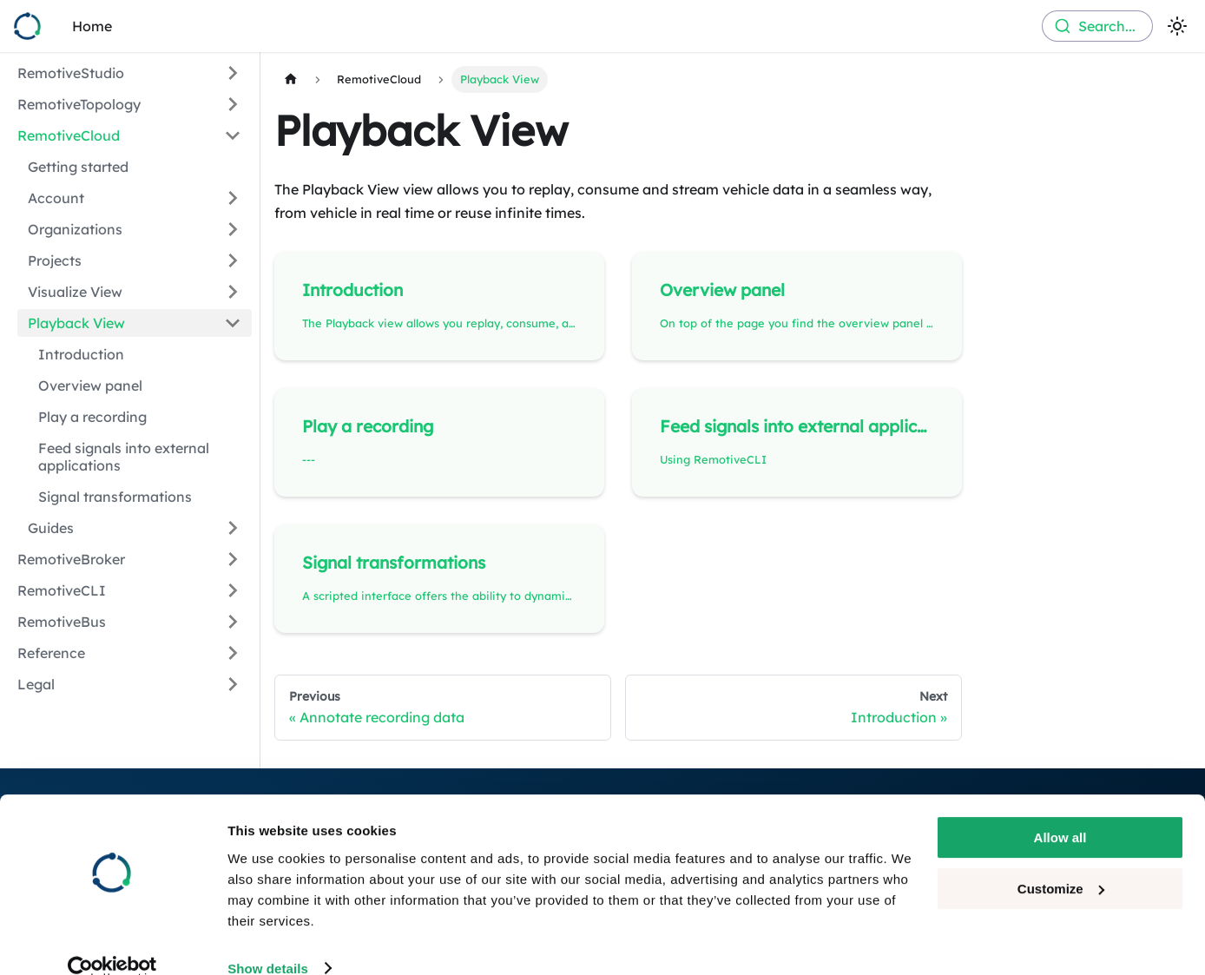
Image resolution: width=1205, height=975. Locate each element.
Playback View (76, 323)
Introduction (81, 354)
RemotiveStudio (70, 73)
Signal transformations (115, 496)
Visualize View (75, 291)
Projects (55, 260)
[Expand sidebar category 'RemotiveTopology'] (233, 104)
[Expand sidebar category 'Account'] (233, 198)
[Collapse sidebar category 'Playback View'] (233, 323)
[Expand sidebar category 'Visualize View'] (233, 292)
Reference (51, 653)
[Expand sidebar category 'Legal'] (233, 684)
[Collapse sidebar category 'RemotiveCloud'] (233, 135)
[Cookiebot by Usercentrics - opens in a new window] (112, 941)
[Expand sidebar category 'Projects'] (233, 260)
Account (56, 198)
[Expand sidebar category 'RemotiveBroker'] (233, 559)
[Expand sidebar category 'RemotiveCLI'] (233, 590)
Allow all (1060, 810)
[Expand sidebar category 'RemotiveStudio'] (233, 73)
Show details (267, 940)
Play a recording (92, 416)
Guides (51, 528)
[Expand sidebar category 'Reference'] (233, 653)
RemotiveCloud (68, 135)
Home (92, 26)
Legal (36, 684)
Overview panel (90, 385)
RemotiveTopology (79, 104)
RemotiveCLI (61, 590)
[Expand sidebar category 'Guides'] (233, 528)
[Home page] (290, 79)
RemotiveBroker (71, 559)
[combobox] (1097, 26)
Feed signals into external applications (123, 456)
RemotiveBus (61, 621)
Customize (1060, 860)
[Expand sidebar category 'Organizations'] (233, 229)
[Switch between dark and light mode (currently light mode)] (1177, 26)
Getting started (78, 166)
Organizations (75, 229)
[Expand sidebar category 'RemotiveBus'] (233, 622)
